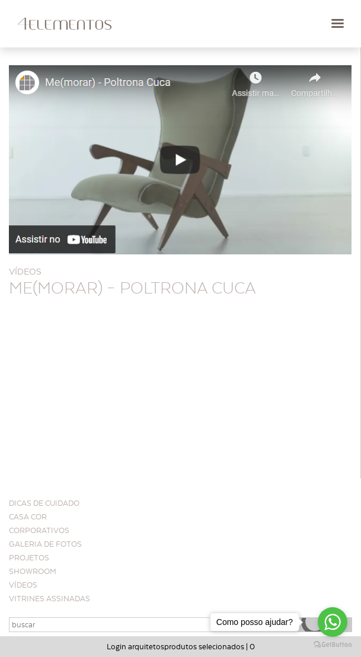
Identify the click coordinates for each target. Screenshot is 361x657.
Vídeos (23, 585)
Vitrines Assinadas (49, 598)
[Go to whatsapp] (332, 622)
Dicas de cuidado (44, 503)
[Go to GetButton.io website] (333, 645)
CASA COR (28, 516)
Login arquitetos (135, 646)
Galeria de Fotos (45, 544)
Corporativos (39, 530)
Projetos (29, 557)
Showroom (32, 571)
